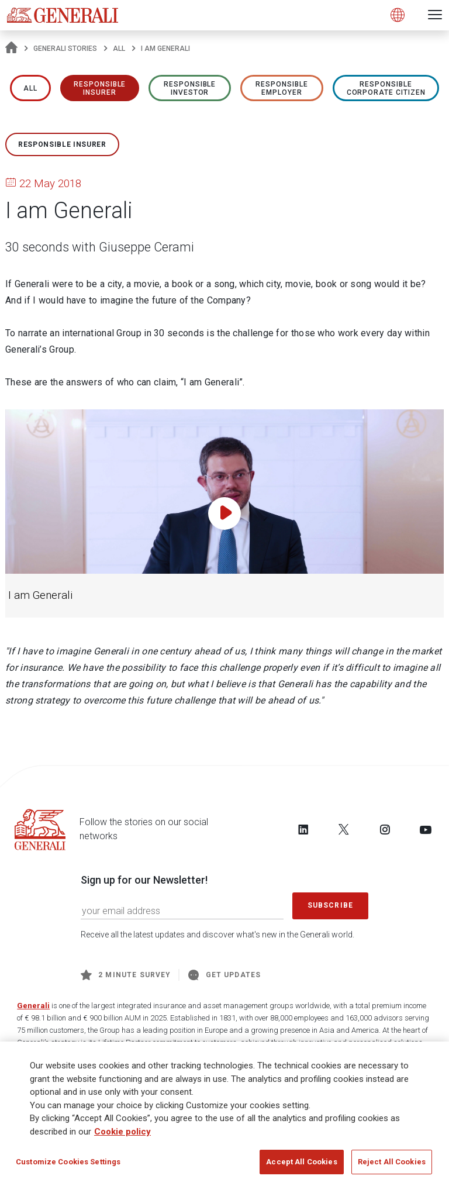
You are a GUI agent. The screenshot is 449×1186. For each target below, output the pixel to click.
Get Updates (224, 975)
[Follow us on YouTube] (425, 829)
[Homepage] (11, 48)
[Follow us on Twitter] (344, 829)
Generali (33, 1005)
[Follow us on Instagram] (384, 829)
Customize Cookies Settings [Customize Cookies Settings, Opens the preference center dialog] (68, 1163)
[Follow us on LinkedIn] (303, 829)
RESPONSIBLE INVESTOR (190, 88)
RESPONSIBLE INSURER (100, 88)
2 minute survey (126, 975)
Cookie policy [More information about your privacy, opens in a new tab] (122, 1133)
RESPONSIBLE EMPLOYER (281, 88)
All (119, 48)
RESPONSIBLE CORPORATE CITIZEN (386, 88)
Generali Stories (65, 48)
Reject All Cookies (392, 1163)
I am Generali (40, 595)
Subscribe (330, 905)
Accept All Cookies (301, 1163)
